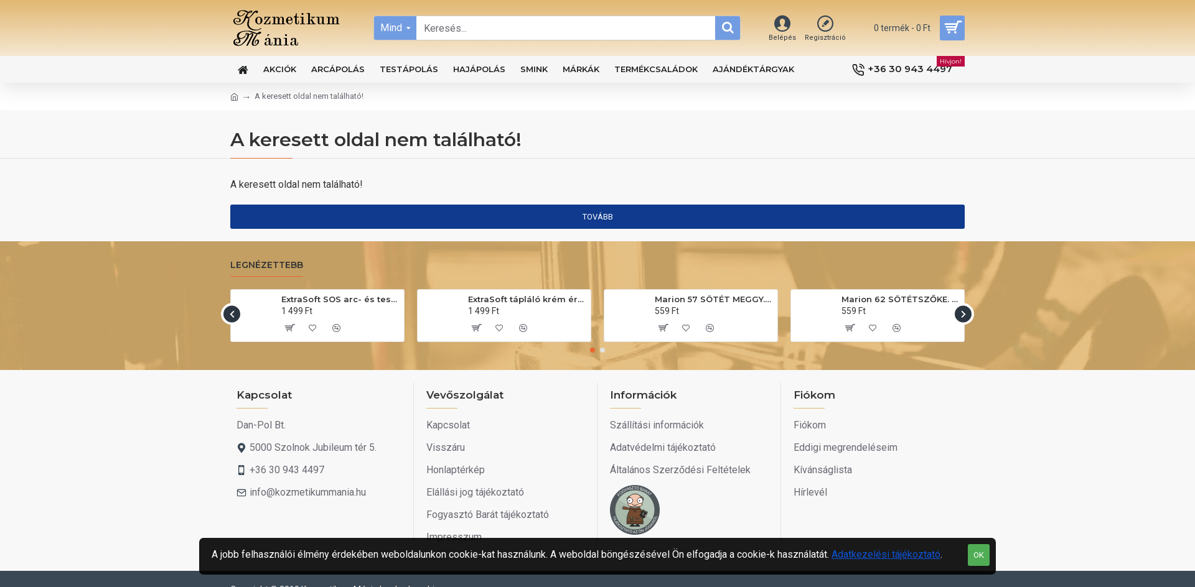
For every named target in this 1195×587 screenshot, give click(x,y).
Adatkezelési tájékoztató (886, 554)
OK (978, 555)
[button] (232, 314)
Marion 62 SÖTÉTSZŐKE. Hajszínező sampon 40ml (900, 299)
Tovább (598, 216)
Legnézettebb (266, 265)
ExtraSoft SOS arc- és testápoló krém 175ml (340, 299)
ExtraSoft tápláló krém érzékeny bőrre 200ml (527, 299)
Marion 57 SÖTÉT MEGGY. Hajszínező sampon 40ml (714, 299)
